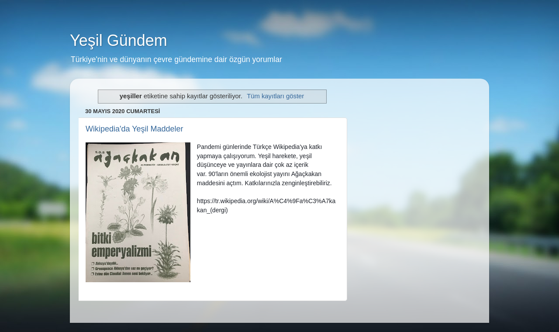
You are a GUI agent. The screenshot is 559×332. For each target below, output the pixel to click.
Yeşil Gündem (118, 40)
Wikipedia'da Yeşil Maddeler (134, 129)
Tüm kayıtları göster (275, 96)
